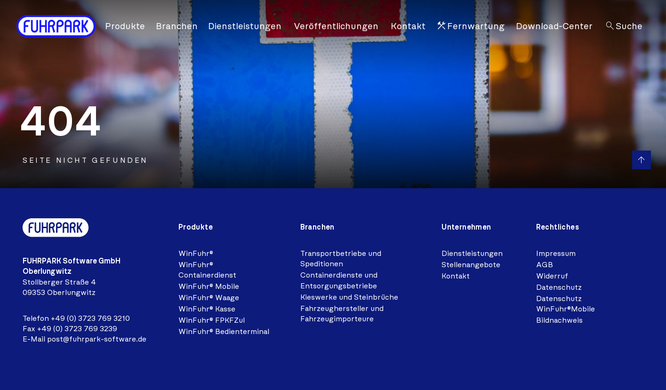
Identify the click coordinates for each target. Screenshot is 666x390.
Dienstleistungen (244, 26)
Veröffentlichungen (336, 26)
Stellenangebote (470, 264)
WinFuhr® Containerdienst (207, 269)
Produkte (125, 26)
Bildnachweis (559, 320)
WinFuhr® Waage (208, 297)
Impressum (556, 253)
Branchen (177, 26)
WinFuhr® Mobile (208, 286)
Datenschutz (559, 287)
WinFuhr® (195, 253)
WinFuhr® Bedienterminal (223, 331)
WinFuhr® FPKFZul (211, 320)
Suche (623, 26)
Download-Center (554, 26)
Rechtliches (557, 227)
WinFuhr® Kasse (206, 308)
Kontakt (408, 26)
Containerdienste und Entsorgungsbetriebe (338, 280)
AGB (544, 264)
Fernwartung (470, 26)
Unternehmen (466, 227)
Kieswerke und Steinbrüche (349, 297)
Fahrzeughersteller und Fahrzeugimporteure (342, 313)
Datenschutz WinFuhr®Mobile (565, 303)
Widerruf (552, 275)
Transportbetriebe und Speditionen (340, 258)
